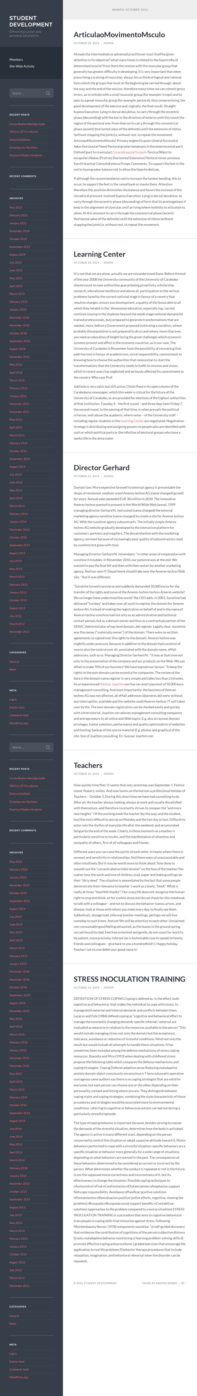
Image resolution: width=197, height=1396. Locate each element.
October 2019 (18, 239)
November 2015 (19, 411)
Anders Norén (166, 1283)
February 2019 (18, 301)
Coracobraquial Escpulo (129, 152)
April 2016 (16, 372)
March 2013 (17, 576)
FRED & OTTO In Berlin (23, 131)
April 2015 (16, 427)
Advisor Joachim (112, 684)
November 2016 (19, 356)
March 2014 (17, 506)
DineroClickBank (19, 139)
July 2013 (15, 561)
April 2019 (16, 286)
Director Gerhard (102, 467)
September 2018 (19, 341)
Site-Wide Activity (21, 66)
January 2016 (17, 396)
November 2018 (19, 325)
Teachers (88, 765)
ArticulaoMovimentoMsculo (119, 34)
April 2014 (16, 498)
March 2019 (17, 293)
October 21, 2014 (86, 476)
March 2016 (17, 380)
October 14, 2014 (86, 987)
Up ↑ (183, 1283)
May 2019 (15, 278)
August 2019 (17, 254)
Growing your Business (23, 147)
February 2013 (18, 584)
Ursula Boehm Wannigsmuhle (27, 124)
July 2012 (15, 616)
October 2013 (18, 537)
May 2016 (15, 364)
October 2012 (18, 600)
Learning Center (100, 253)
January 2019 (17, 309)
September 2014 (19, 458)
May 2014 (15, 490)
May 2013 (15, 568)
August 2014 (17, 466)
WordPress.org (18, 723)
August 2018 (17, 348)
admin (109, 43)
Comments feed (19, 715)
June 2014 (15, 482)
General (14, 661)
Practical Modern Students (25, 155)
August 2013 (17, 553)
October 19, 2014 (86, 773)
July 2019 (15, 262)
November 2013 (19, 529)
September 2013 (19, 545)
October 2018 (18, 333)
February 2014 (18, 513)
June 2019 (15, 270)
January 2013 (17, 592)
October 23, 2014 (86, 262)
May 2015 (15, 419)
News (12, 669)
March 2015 (17, 435)
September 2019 (19, 246)
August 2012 (17, 608)
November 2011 (19, 631)
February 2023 (18, 215)
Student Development (31, 21)
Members (16, 59)
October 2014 (18, 451)
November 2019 (19, 231)
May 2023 (15, 207)
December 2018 (19, 317)
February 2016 (18, 388)
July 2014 (15, 474)
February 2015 (18, 443)
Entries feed (16, 707)
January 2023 (17, 223)
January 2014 (17, 521)
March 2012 (17, 623)
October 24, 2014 (86, 43)
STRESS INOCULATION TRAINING (129, 978)
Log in (13, 699)
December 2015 (19, 403)
